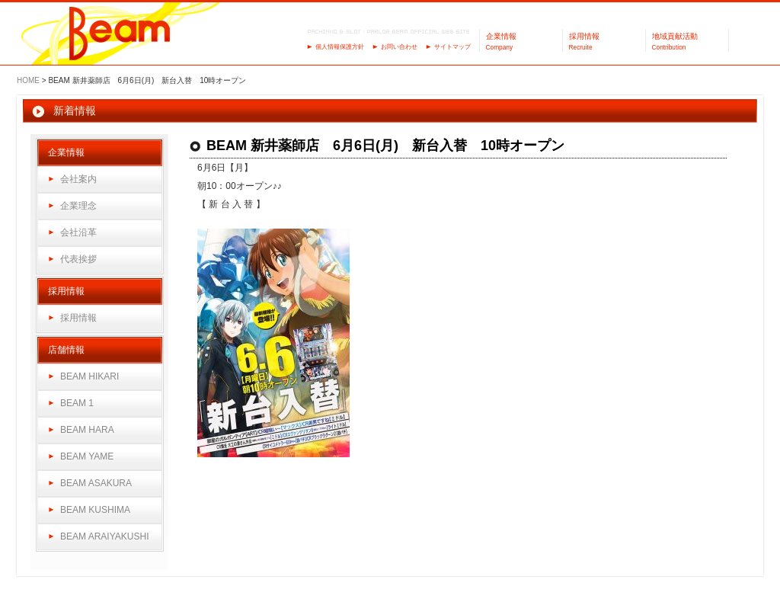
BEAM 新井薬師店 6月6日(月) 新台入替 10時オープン (385, 145)
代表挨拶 (78, 259)
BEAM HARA (87, 429)
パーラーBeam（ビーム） (120, 34)
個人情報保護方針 (339, 46)
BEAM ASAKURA (96, 483)
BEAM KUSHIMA (95, 509)
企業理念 (78, 205)
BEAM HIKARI (89, 376)
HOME (28, 80)
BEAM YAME (86, 456)
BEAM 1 (77, 403)
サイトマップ (452, 46)
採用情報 (78, 317)
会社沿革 (78, 232)
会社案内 (78, 179)
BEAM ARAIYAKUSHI (104, 536)
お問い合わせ (399, 46)
